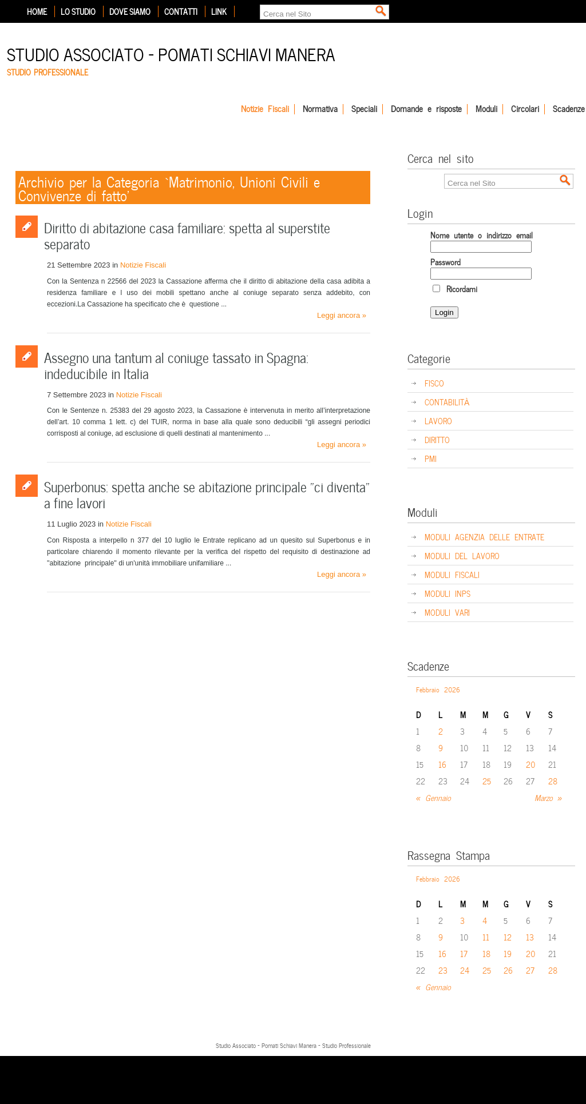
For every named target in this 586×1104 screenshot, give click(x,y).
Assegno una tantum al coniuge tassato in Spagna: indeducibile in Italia (176, 364)
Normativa (320, 109)
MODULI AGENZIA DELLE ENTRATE (484, 537)
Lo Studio (78, 11)
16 (442, 764)
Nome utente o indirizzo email (481, 235)
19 (508, 953)
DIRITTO (437, 439)
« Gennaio (433, 797)
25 (486, 781)
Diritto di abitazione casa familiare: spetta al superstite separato (187, 235)
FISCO (434, 383)
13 (530, 937)
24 (464, 970)
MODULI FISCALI (452, 574)
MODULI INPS (447, 593)
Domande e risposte (426, 109)
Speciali (364, 109)
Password (445, 262)
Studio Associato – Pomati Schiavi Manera (171, 53)
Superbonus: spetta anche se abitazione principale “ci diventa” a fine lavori (207, 494)
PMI (431, 458)
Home (37, 11)
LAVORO (438, 421)
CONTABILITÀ (447, 402)
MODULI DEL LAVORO (462, 555)
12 (508, 937)
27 (530, 970)
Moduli (486, 109)
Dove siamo (130, 11)
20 (531, 764)
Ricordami (455, 288)
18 (486, 953)
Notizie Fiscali (265, 109)
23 (443, 970)
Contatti (180, 11)
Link (219, 11)
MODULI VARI (447, 612)
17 (464, 953)
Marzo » (548, 797)
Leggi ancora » (341, 315)
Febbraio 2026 (438, 689)
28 (552, 781)
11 (485, 937)
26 (508, 970)
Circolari (525, 109)
